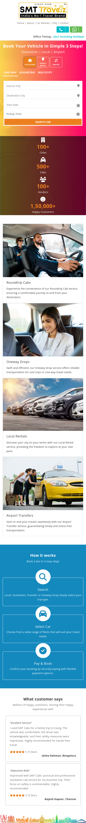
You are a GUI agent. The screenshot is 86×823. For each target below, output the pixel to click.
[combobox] (42, 86)
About (30, 23)
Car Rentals (43, 23)
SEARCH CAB (43, 122)
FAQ (54, 23)
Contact (64, 23)
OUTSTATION (30, 62)
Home (20, 23)
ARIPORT (56, 62)
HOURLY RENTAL (43, 62)
